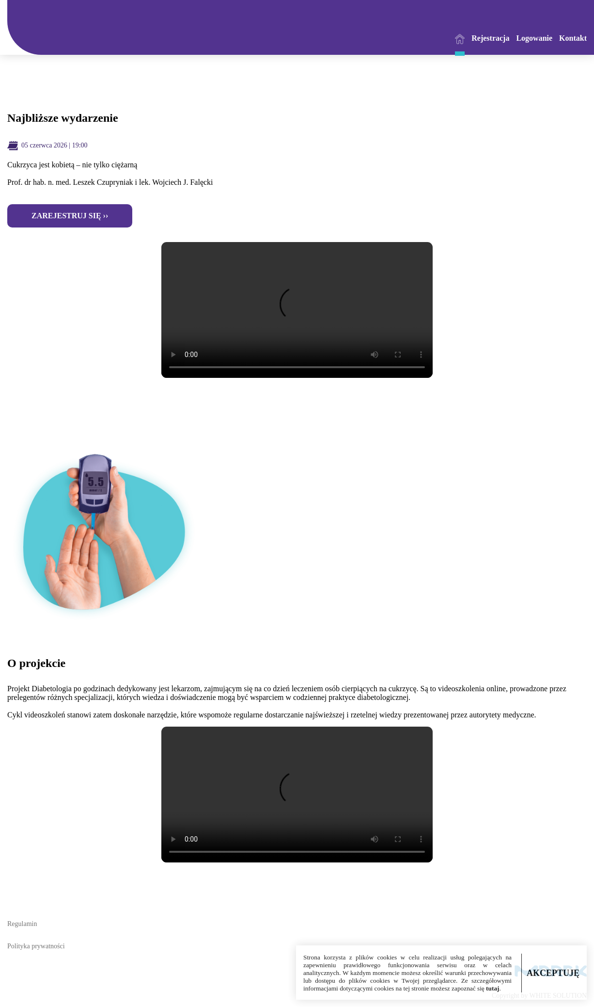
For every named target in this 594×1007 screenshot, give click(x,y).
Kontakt (573, 38)
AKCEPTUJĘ (553, 973)
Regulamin (22, 923)
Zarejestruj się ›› (69, 215)
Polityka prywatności (36, 946)
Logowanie (534, 38)
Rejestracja (490, 38)
